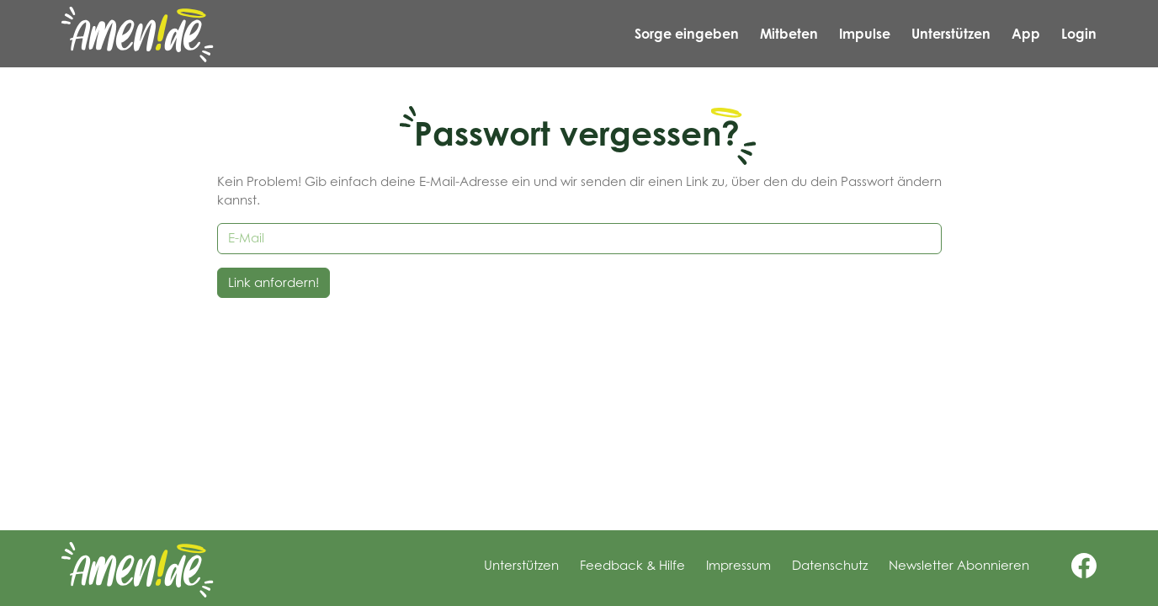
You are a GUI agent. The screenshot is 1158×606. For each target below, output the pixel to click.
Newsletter (959, 565)
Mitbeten (789, 33)
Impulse (864, 33)
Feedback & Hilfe (632, 565)
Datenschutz (830, 565)
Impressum (738, 565)
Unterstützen (951, 33)
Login (1079, 33)
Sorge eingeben (687, 33)
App (1026, 33)
